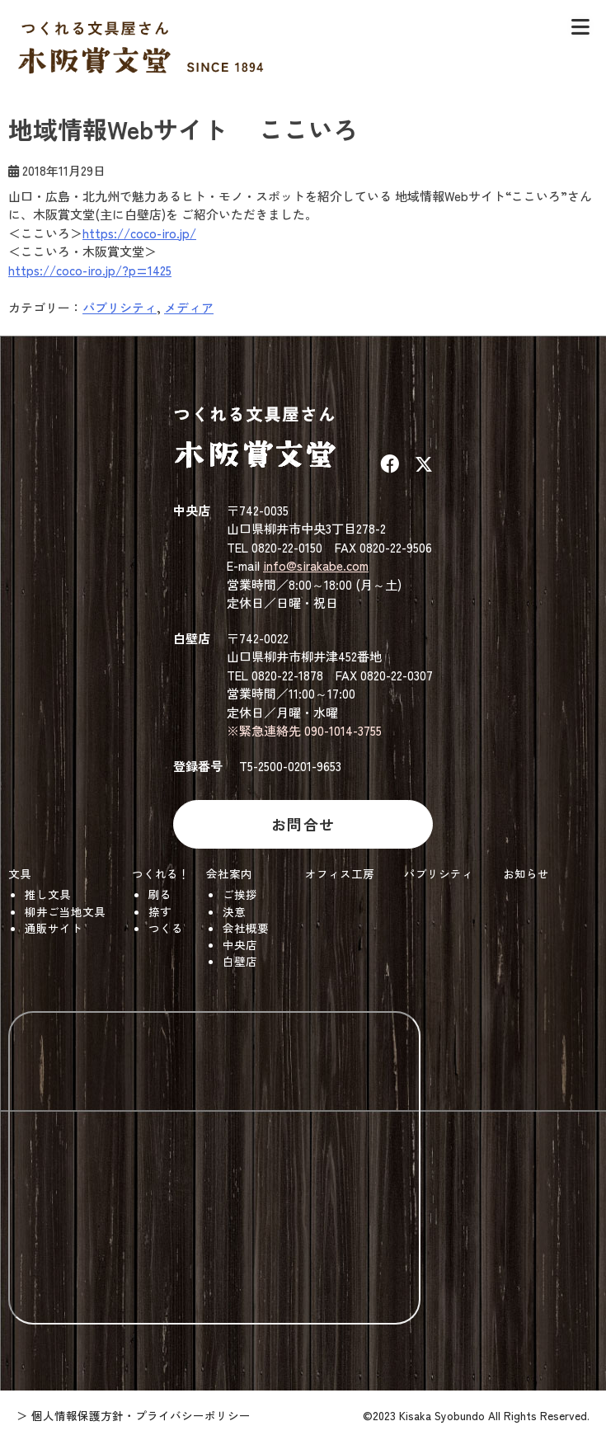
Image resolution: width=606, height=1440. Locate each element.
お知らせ (526, 873)
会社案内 (229, 873)
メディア (189, 307)
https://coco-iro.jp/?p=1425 (89, 270)
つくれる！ (161, 873)
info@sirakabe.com (316, 565)
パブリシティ (119, 307)
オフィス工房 (339, 873)
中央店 (240, 944)
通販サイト (53, 928)
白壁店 (240, 961)
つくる (165, 928)
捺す (159, 911)
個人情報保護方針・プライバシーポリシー (141, 1415)
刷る (159, 894)
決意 (234, 911)
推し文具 (48, 894)
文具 (19, 873)
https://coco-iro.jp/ (139, 233)
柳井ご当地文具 (65, 911)
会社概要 (246, 928)
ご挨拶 (240, 894)
